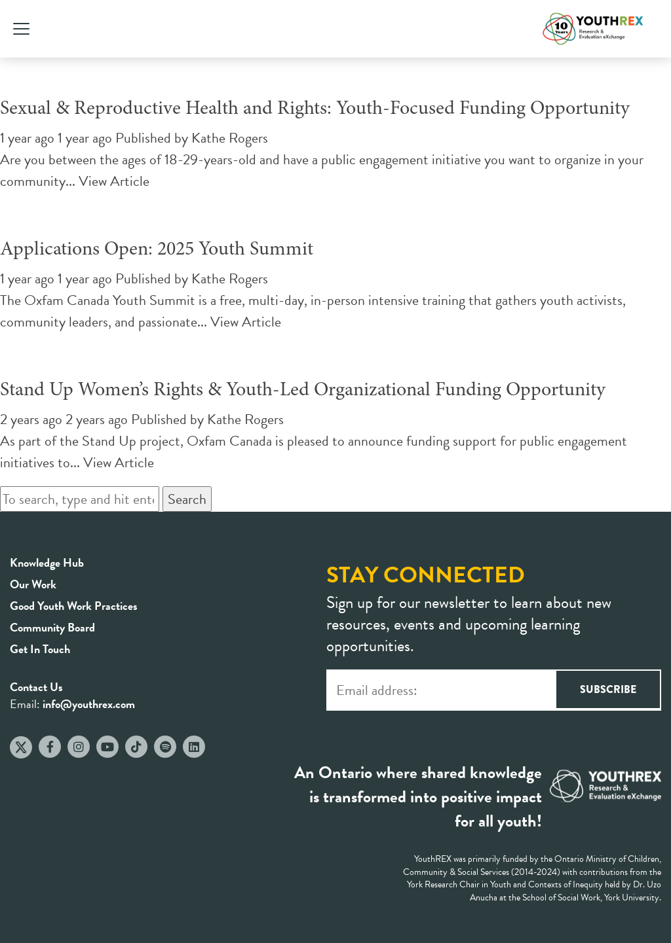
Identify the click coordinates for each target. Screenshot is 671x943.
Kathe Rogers (229, 138)
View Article (114, 181)
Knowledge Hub (47, 562)
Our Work (33, 584)
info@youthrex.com (89, 704)
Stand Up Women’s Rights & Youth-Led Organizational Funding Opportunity (302, 390)
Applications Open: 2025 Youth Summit (156, 250)
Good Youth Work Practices (74, 605)
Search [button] (187, 499)
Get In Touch (40, 649)
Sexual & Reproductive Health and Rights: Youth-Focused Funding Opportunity (315, 109)
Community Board (52, 627)
